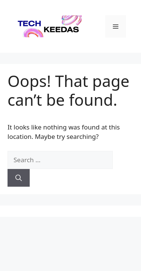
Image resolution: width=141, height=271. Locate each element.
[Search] (19, 178)
